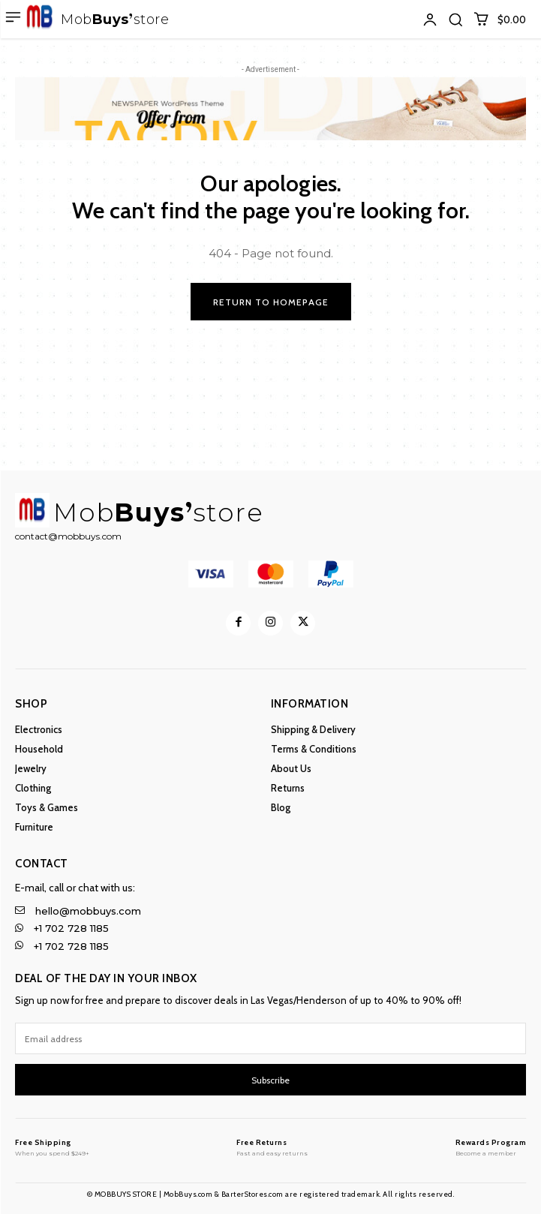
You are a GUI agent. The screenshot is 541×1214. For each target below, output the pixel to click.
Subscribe (270, 1080)
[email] (270, 1038)
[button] (455, 20)
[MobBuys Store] (52, 1147)
